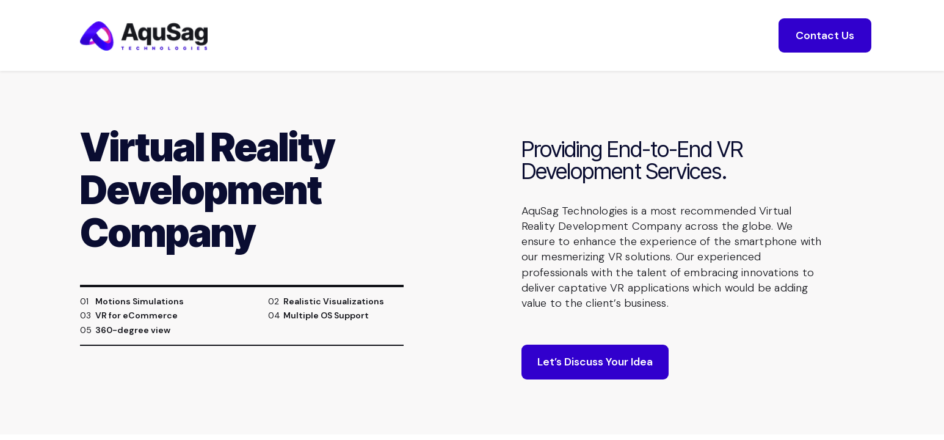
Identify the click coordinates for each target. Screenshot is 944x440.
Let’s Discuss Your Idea (595, 362)
